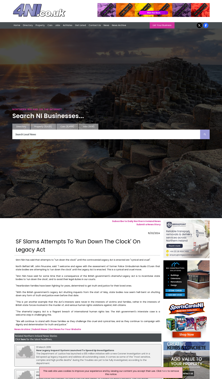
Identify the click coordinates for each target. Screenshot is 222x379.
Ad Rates (67, 25)
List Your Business (162, 25)
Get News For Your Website (65, 329)
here (23, 339)
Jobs (57, 25)
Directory (28, 25)
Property (40, 25)
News (106, 25)
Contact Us (95, 25)
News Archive (119, 25)
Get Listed (80, 25)
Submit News (39, 329)
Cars (49, 25)
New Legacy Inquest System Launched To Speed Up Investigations (75, 350)
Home (17, 25)
